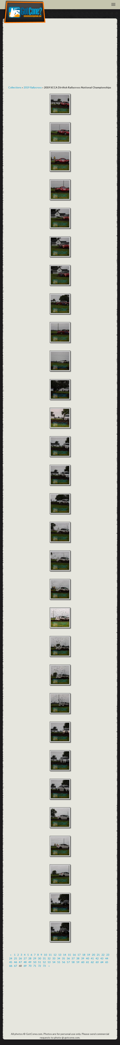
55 (58, 962)
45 (10, 962)
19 (88, 954)
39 (82, 958)
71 (34, 965)
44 (106, 958)
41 (92, 958)
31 (44, 958)
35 (63, 958)
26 (20, 958)
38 (77, 958)
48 (25, 962)
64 (101, 962)
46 (15, 962)
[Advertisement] (60, 53)
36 (68, 958)
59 (77, 962)
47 (20, 962)
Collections (14, 87)
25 (15, 958)
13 (59, 954)
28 (29, 958)
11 (50, 954)
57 (68, 962)
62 (92, 962)
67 (15, 965)
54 (53, 962)
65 (106, 962)
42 (97, 958)
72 (39, 965)
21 (98, 954)
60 (82, 962)
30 (39, 958)
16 (74, 954)
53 (49, 962)
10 (45, 954)
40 (87, 958)
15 (69, 954)
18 (83, 954)
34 (58, 958)
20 (93, 954)
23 (107, 954)
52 (44, 962)
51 (39, 962)
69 (25, 965)
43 (101, 958)
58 (73, 962)
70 (29, 965)
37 (73, 958)
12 (55, 954)
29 (34, 958)
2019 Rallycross (33, 87)
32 (49, 958)
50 (34, 962)
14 (64, 954)
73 (44, 965)
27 (25, 958)
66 (10, 965)
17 (79, 954)
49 (29, 962)
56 (63, 962)
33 (53, 958)
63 (97, 962)
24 (10, 958)
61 (87, 962)
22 (103, 954)
